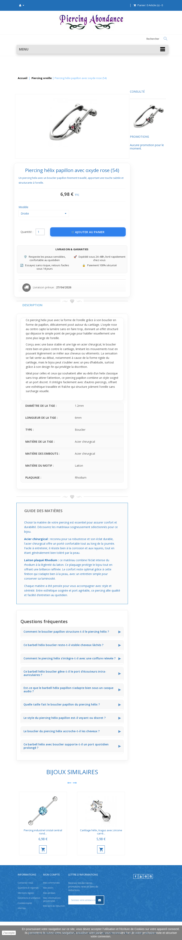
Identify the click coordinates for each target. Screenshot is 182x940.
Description (70, 305)
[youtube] (140, 876)
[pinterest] (145, 876)
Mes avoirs (48, 887)
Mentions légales (26, 892)
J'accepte (9, 932)
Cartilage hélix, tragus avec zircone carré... (139, 831)
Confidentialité (25, 902)
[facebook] (135, 876)
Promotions (26, 140)
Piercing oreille (42, 78)
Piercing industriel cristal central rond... (81, 831)
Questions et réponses (28, 887)
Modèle (61, 207)
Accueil (22, 78)
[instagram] (150, 876)
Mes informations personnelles (51, 899)
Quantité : (64, 232)
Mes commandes (51, 882)
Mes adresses (49, 892)
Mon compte (51, 874)
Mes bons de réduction (54, 905)
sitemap (22, 907)
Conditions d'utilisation (29, 897)
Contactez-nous (25, 882)
